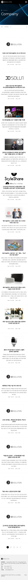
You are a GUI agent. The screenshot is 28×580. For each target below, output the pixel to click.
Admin (25, 575)
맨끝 (20, 547)
